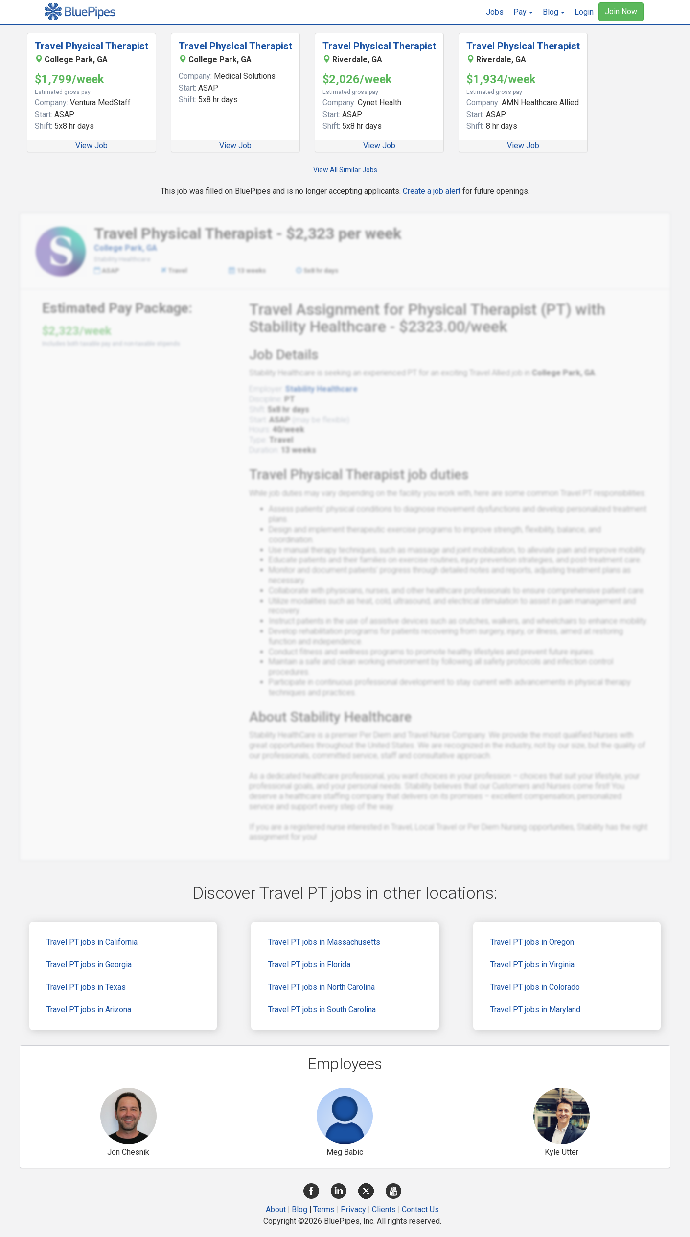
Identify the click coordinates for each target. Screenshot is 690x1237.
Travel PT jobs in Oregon (532, 942)
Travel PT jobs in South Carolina (322, 1009)
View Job (91, 145)
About (276, 1209)
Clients (384, 1209)
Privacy (353, 1209)
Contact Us (420, 1209)
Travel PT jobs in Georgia (89, 964)
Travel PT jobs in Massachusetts (324, 942)
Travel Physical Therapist (91, 46)
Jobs (495, 12)
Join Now (621, 11)
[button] (523, 12)
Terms (324, 1209)
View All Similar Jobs (345, 170)
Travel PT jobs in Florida (309, 964)
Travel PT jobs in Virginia (532, 964)
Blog (299, 1209)
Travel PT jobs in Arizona (88, 1009)
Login (584, 12)
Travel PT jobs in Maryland (535, 1009)
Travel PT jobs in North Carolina (321, 987)
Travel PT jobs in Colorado (535, 987)
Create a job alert (431, 191)
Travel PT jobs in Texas (86, 987)
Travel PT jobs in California (92, 942)
